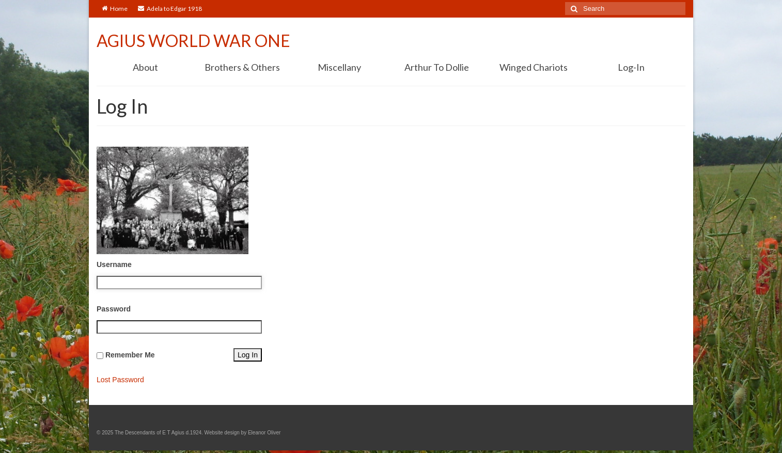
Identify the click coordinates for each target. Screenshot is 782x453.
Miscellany (339, 67)
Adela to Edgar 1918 (170, 8)
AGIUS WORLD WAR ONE (193, 40)
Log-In (631, 67)
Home (115, 8)
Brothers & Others (242, 67)
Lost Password (120, 379)
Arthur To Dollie (436, 67)
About (145, 67)
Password (114, 309)
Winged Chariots (533, 67)
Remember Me (130, 355)
